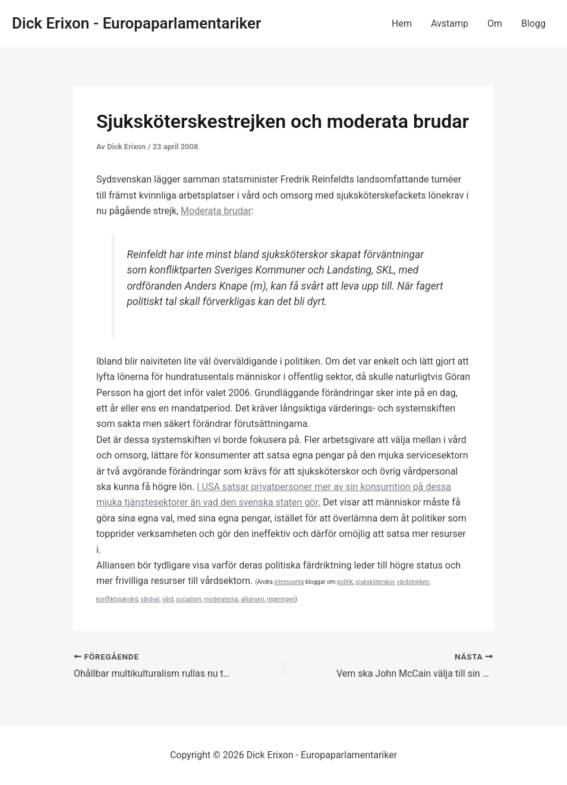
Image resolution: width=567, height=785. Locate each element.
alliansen (252, 599)
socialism (188, 599)
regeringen (281, 599)
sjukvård (127, 599)
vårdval (149, 599)
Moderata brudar (216, 210)
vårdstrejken (413, 582)
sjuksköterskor (374, 582)
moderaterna (221, 599)
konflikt (106, 599)
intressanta (289, 582)
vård (168, 599)
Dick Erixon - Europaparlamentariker (136, 23)
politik (345, 582)
